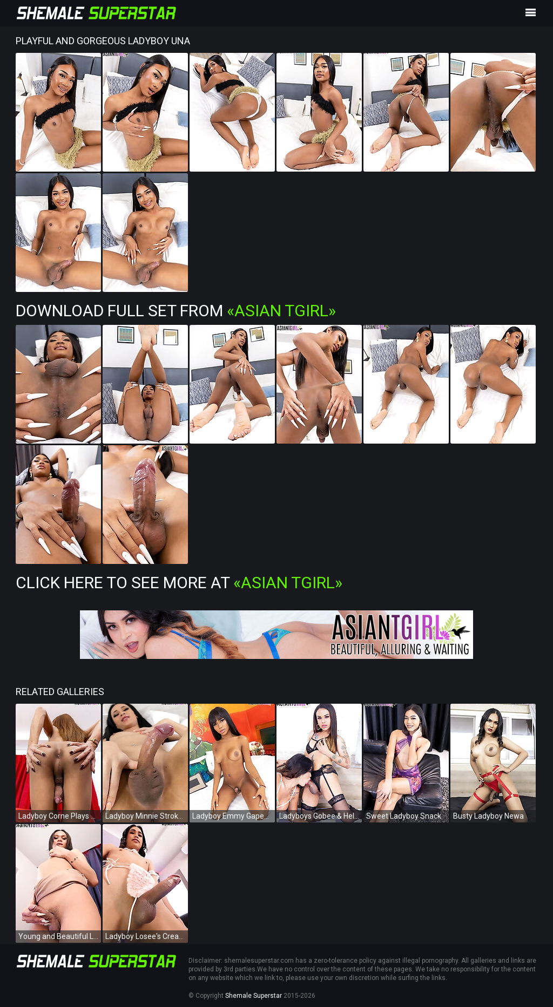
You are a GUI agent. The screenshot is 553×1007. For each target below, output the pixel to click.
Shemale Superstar (253, 995)
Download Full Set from (176, 310)
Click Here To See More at (179, 582)
